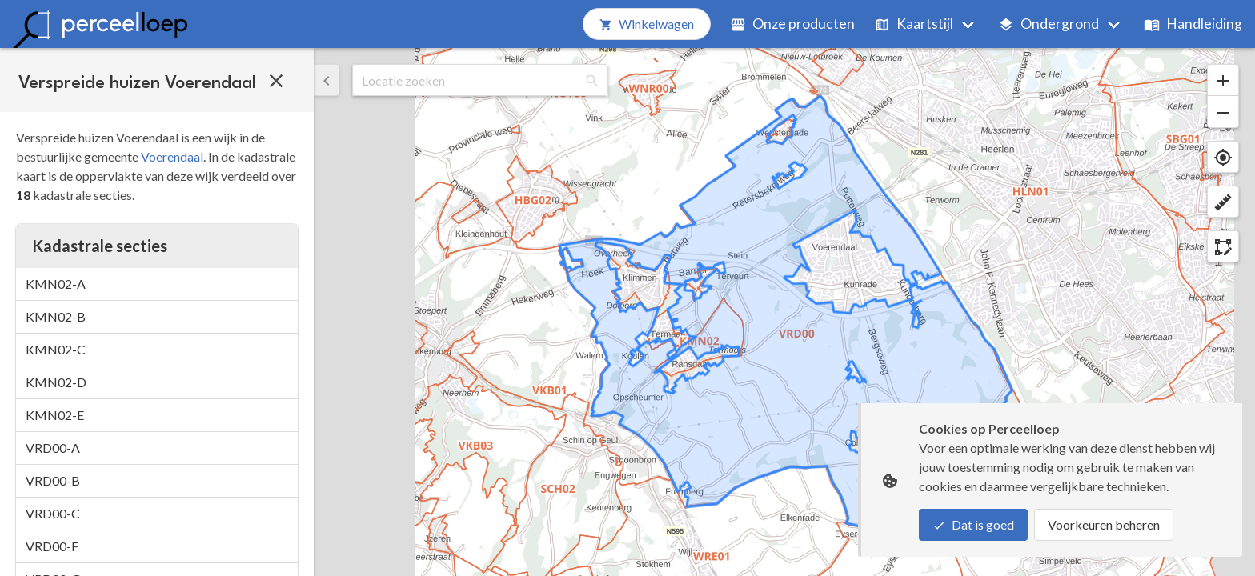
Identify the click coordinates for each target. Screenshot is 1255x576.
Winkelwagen (646, 23)
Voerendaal (172, 156)
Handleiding (1193, 23)
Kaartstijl (913, 23)
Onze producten (792, 23)
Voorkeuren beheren (1104, 524)
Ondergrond (1048, 23)
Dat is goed (973, 524)
